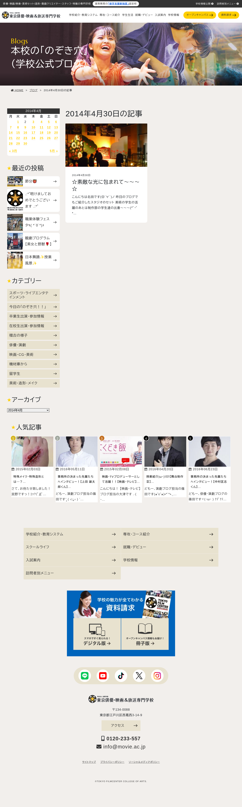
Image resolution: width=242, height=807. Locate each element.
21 (11, 138)
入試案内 (160, 15)
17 (33, 132)
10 (33, 127)
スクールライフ (71, 547)
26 (49, 138)
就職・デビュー (144, 15)
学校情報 (173, 15)
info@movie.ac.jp (121, 747)
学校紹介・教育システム (83, 15)
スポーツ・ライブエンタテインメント (33, 295)
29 (18, 143)
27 (56, 138)
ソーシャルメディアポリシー (144, 762)
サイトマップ (89, 762)
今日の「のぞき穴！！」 (33, 307)
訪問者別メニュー (228, 3)
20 (56, 132)
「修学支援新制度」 (118, 3)
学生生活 (127, 15)
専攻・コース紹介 (110, 15)
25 (41, 138)
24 (33, 138)
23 (25, 138)
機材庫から (33, 364)
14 (11, 132)
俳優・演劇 (33, 345)
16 (25, 132)
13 (56, 127)
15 (18, 132)
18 (41, 132)
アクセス (124, 725)
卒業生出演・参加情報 (33, 316)
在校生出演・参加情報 (33, 326)
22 (18, 138)
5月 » (54, 151)
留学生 (33, 374)
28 (11, 143)
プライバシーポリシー (112, 762)
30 (25, 143)
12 (49, 127)
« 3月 (13, 151)
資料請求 (228, 15)
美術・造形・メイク (33, 383)
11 (41, 127)
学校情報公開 (205, 3)
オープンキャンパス (200, 15)
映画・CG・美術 (33, 355)
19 (49, 132)
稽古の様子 (33, 335)
